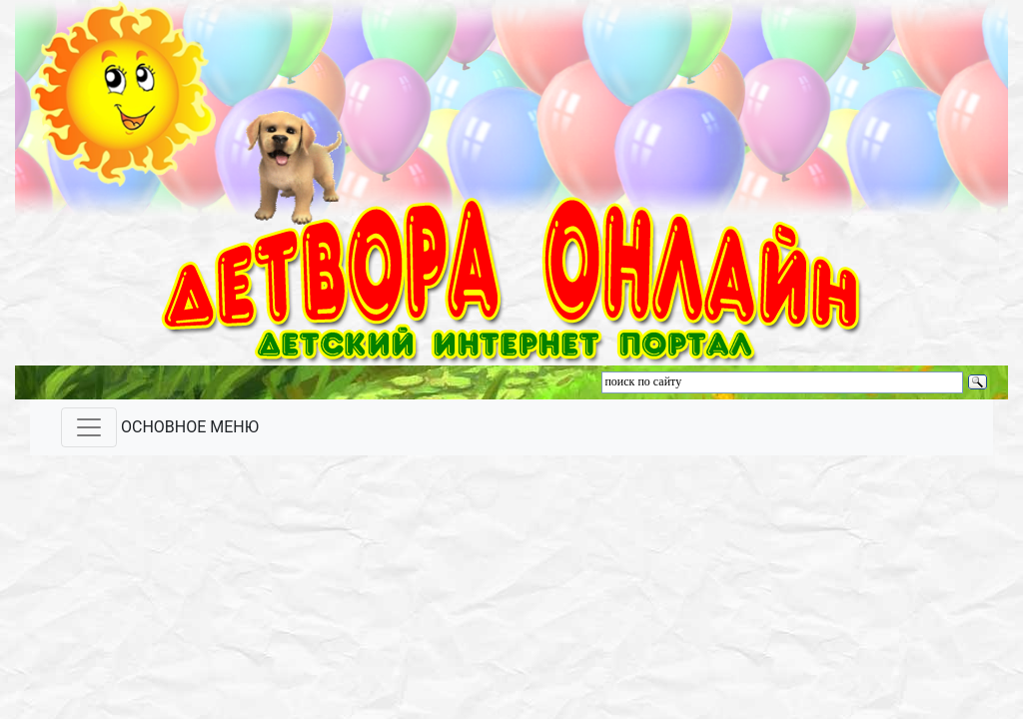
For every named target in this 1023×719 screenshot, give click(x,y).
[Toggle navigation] (89, 427)
